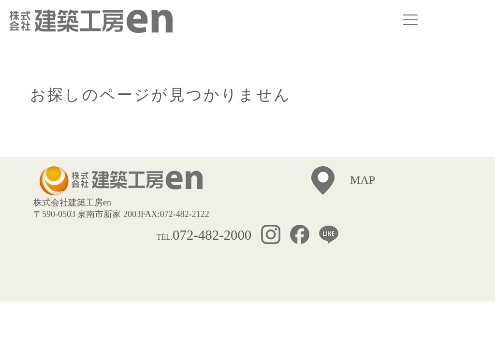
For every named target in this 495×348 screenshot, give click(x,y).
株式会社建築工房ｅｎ (91, 21)
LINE (328, 235)
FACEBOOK (304, 235)
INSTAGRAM (275, 235)
